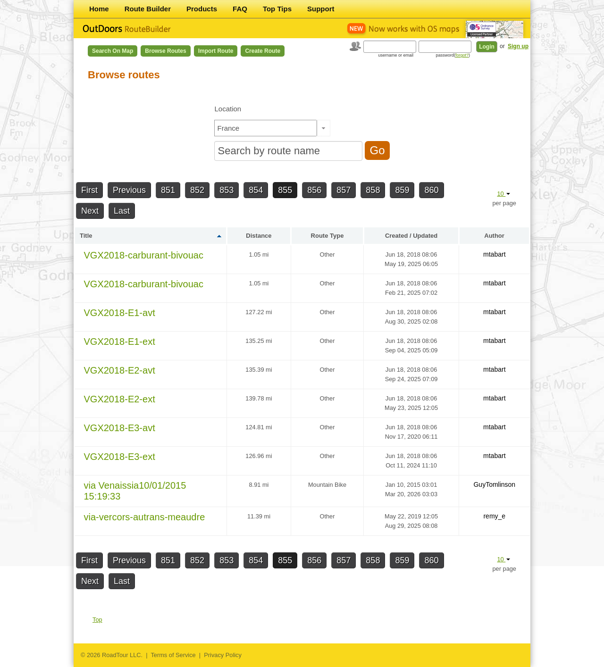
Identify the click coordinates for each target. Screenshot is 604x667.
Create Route (262, 51)
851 (168, 190)
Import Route (216, 51)
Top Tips (277, 9)
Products (201, 9)
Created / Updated (411, 235)
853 (226, 190)
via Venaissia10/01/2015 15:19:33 (135, 490)
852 (197, 190)
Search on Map (112, 51)
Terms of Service (173, 655)
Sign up (518, 46)
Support (321, 9)
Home (99, 9)
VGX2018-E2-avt (119, 370)
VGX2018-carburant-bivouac (143, 255)
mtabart (494, 254)
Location (227, 109)
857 (343, 190)
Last (122, 211)
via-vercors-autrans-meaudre (144, 517)
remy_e (494, 516)
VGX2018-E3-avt (119, 428)
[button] (323, 128)
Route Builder (148, 9)
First (89, 190)
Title (86, 235)
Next (90, 211)
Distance (258, 235)
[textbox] (265, 128)
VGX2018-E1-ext (119, 341)
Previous (129, 190)
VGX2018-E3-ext (119, 456)
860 (431, 190)
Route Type (327, 235)
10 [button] (503, 193)
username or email (395, 55)
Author (494, 235)
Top (97, 619)
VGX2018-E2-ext (119, 399)
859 (402, 190)
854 (256, 190)
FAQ (240, 9)
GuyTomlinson (494, 484)
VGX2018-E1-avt (119, 313)
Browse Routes (165, 51)
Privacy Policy (223, 655)
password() (453, 55)
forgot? (462, 55)
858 (373, 190)
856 (314, 190)
